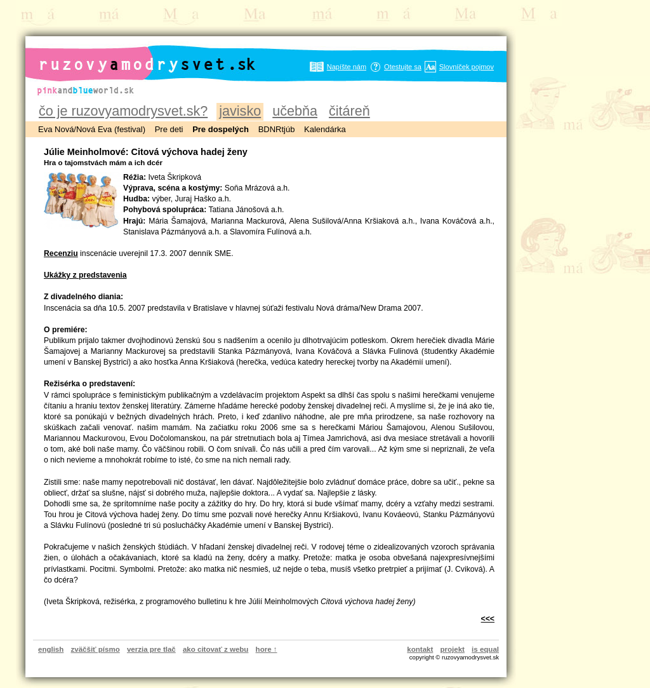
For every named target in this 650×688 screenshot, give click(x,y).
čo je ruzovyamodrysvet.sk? (123, 111)
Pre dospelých (220, 129)
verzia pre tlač (151, 649)
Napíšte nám (346, 67)
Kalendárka (325, 129)
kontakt (420, 649)
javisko (240, 111)
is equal (485, 649)
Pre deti (169, 129)
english (50, 649)
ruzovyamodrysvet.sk (131, 54)
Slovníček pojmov (466, 67)
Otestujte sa (402, 67)
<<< (487, 618)
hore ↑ (266, 649)
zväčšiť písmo (95, 649)
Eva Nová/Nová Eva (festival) (91, 129)
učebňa (294, 111)
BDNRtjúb (276, 129)
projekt (453, 649)
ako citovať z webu (215, 649)
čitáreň (349, 111)
